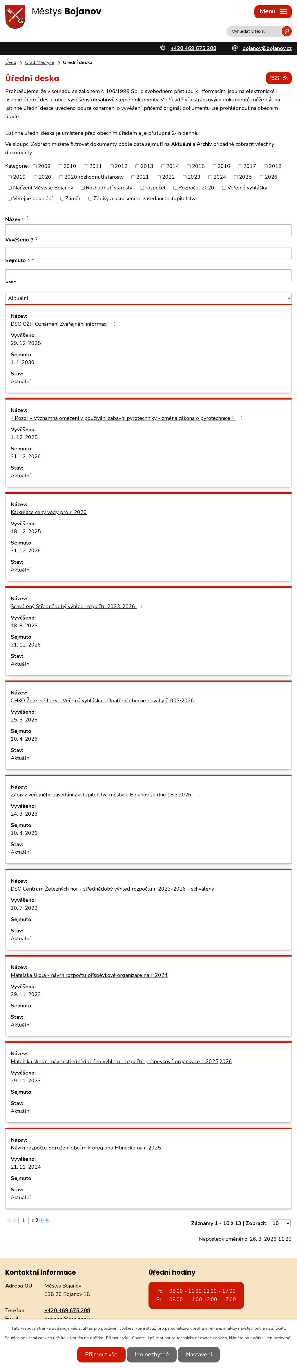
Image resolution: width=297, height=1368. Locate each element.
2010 (70, 165)
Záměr (73, 198)
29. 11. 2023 (26, 994)
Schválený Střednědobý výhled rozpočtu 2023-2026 (78, 606)
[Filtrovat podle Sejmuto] (148, 275)
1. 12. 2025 (24, 437)
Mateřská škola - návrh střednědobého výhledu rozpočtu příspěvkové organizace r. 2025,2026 (121, 1061)
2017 (249, 165)
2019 (19, 176)
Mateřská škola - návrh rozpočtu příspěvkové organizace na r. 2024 (89, 974)
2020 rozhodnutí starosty (94, 176)
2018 (275, 165)
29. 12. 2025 (26, 342)
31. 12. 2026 (26, 456)
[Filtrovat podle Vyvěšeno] (148, 253)
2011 (95, 165)
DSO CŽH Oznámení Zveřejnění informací (64, 323)
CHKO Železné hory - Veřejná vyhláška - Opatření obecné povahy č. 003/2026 (102, 700)
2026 (271, 176)
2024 (219, 176)
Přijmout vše (98, 1354)
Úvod (10, 62)
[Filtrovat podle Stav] (148, 298)
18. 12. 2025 (26, 531)
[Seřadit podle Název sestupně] (28, 219)
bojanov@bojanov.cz (69, 1318)
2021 (142, 176)
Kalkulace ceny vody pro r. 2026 (49, 511)
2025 (245, 176)
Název (15, 219)
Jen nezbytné (152, 1354)
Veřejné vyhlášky (247, 187)
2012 (121, 165)
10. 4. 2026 (24, 738)
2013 (147, 165)
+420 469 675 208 (67, 1309)
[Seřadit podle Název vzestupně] (28, 216)
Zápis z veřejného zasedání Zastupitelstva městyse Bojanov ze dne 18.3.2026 (106, 794)
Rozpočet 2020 (196, 187)
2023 (194, 176)
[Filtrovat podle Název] (148, 230)
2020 (45, 176)
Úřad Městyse (39, 62)
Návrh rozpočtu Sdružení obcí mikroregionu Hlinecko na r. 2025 (86, 1147)
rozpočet (155, 187)
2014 (172, 165)
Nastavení (202, 1354)
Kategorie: (17, 165)
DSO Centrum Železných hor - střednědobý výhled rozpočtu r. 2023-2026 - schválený (112, 888)
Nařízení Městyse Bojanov (43, 187)
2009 (44, 165)
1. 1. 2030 (23, 362)
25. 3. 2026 (24, 719)
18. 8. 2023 (24, 625)
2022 (168, 176)
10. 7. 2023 (24, 907)
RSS (278, 77)
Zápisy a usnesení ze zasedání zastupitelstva (145, 198)
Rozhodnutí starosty (109, 187)
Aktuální (20, 381)
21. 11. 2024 (26, 1166)
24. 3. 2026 (24, 813)
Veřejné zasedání (32, 198)
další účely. (276, 1328)
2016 (224, 165)
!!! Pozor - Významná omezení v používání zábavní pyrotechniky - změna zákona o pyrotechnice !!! (128, 417)
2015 (198, 165)
